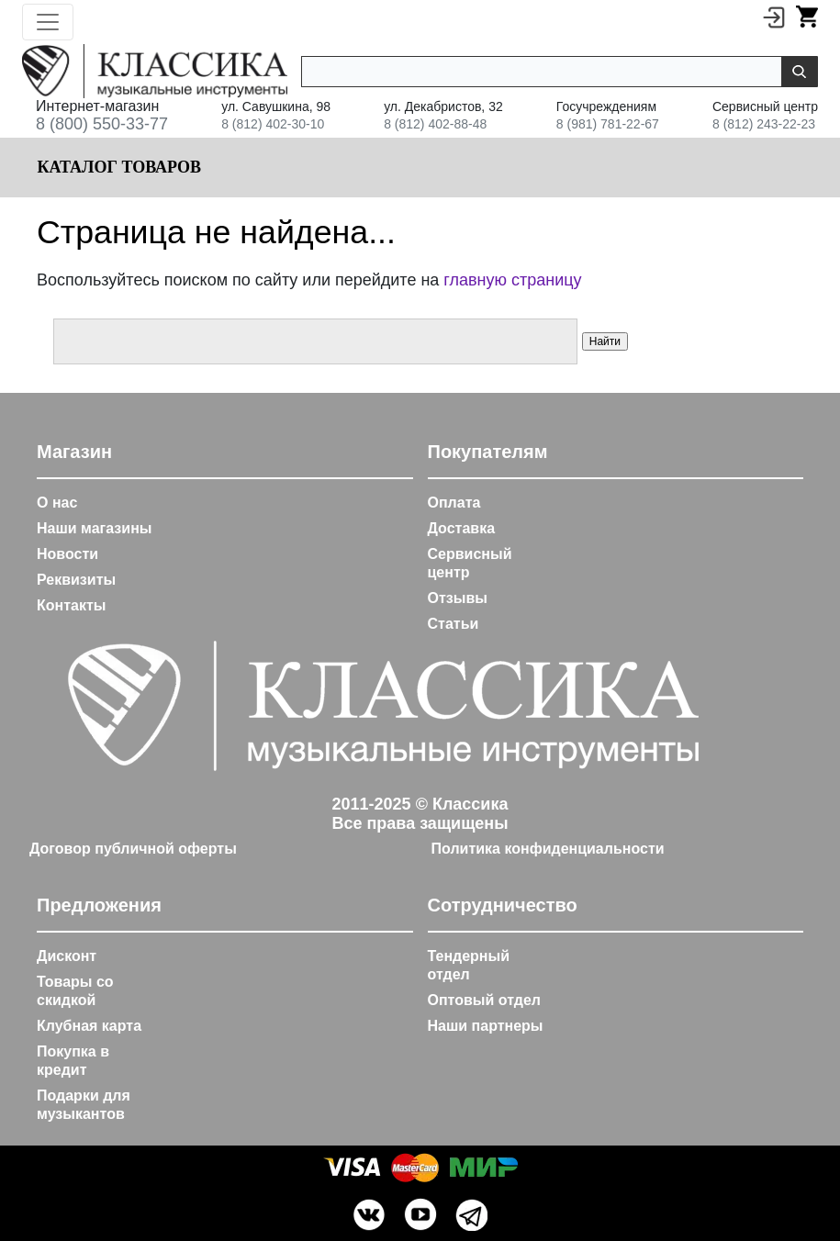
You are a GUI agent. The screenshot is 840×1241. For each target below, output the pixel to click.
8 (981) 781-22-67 (607, 124)
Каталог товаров (117, 167)
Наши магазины (94, 528)
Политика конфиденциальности (548, 848)
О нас (57, 502)
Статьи (453, 624)
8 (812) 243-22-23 (763, 124)
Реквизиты (76, 579)
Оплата (454, 502)
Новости (67, 554)
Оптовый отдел (485, 1000)
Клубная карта (89, 1026)
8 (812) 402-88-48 (435, 124)
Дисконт (66, 956)
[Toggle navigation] (47, 22)
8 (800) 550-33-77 (102, 124)
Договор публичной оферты (133, 848)
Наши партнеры (485, 1026)
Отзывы (457, 598)
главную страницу (512, 280)
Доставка (462, 528)
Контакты (71, 605)
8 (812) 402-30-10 (272, 124)
